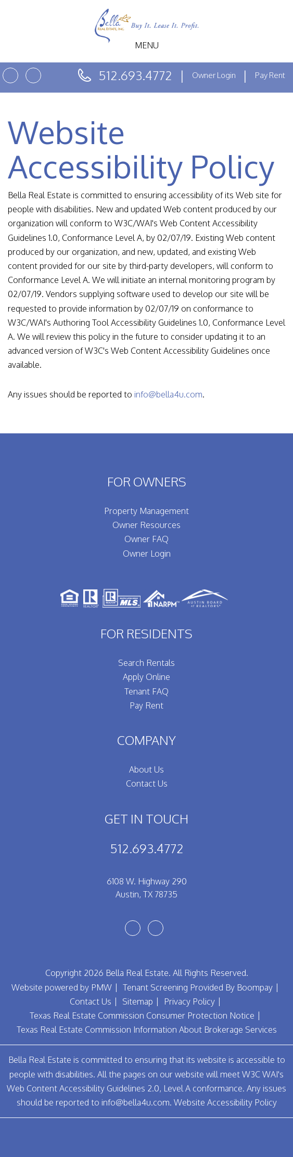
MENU (147, 45)
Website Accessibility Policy (225, 1102)
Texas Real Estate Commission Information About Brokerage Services (147, 1029)
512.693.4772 (135, 75)
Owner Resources (146, 525)
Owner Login (214, 75)
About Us (146, 769)
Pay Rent (270, 75)
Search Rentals (146, 663)
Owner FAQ (146, 539)
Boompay (255, 987)
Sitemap (137, 1001)
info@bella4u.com (168, 394)
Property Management (146, 511)
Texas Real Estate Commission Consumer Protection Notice (142, 1015)
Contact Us (147, 783)
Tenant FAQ (146, 691)
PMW (101, 987)
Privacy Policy (189, 1001)
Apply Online (146, 677)
